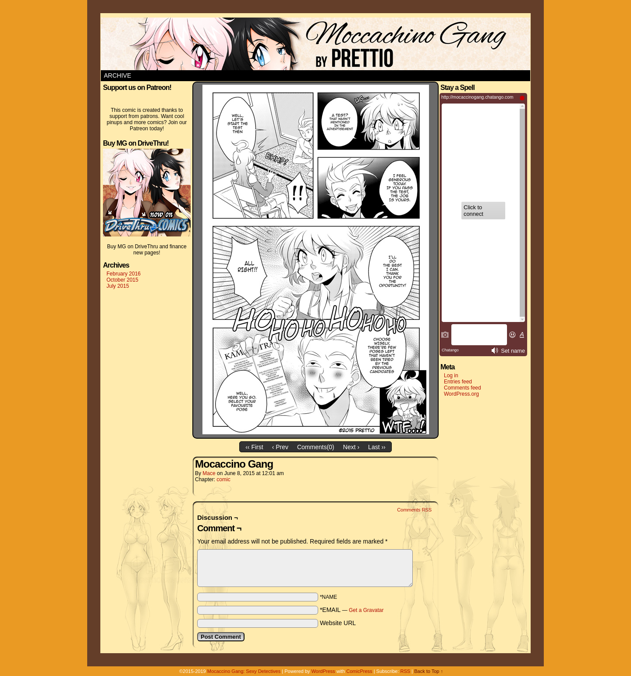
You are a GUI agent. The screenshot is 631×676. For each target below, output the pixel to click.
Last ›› (377, 447)
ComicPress (359, 671)
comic (223, 479)
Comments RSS (414, 509)
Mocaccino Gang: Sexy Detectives (244, 671)
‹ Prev (280, 447)
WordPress (323, 671)
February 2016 (123, 274)
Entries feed (458, 382)
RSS (406, 671)
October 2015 (122, 280)
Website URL (338, 622)
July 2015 (117, 286)
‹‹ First (254, 447)
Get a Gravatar (366, 610)
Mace (208, 473)
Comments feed (462, 388)
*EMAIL (352, 609)
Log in (451, 375)
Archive (117, 75)
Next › (351, 447)
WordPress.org (461, 394)
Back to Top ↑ (428, 671)
